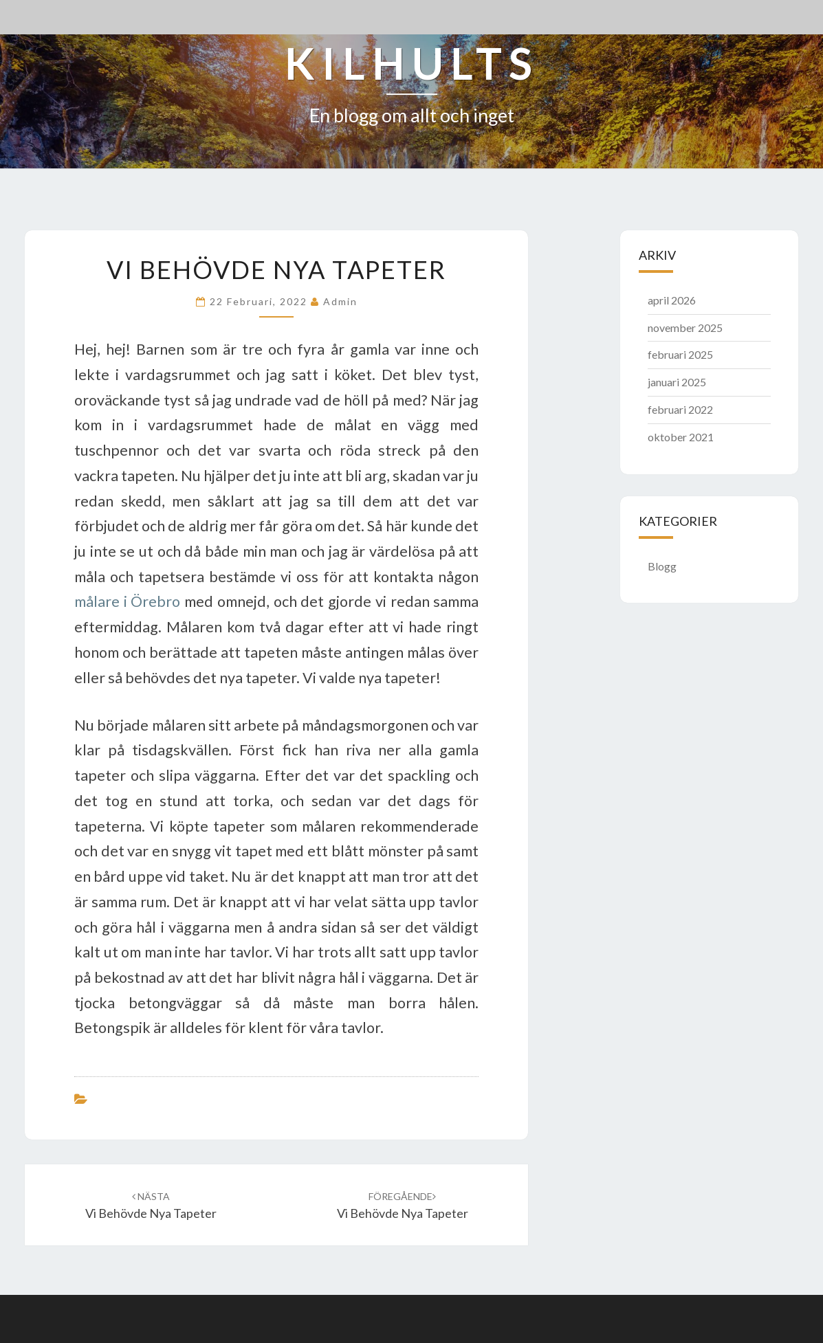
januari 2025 (677, 381)
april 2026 (672, 300)
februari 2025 (680, 354)
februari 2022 (680, 409)
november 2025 (685, 327)
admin (340, 301)
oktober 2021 (681, 436)
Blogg (662, 566)
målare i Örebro (127, 601)
